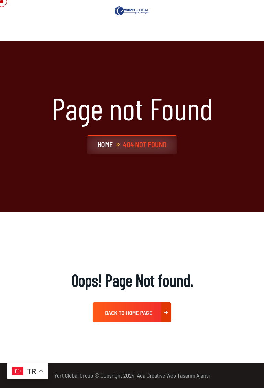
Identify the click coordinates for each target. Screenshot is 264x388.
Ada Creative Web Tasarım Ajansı (173, 375)
